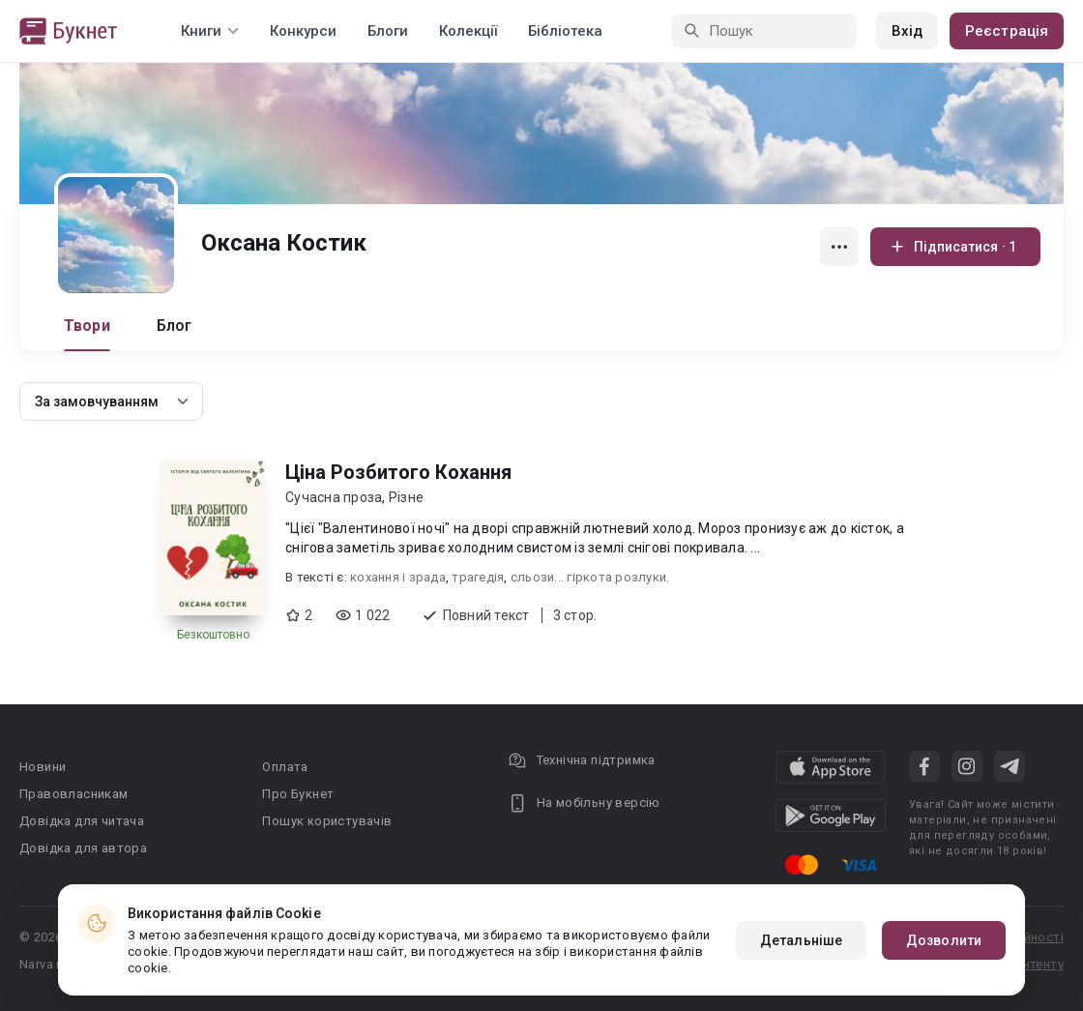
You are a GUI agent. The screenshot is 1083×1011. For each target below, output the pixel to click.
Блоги (387, 31)
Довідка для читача (81, 821)
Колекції (468, 31)
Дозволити (943, 940)
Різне (406, 497)
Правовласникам (74, 794)
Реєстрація (1006, 31)
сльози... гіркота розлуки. (590, 577)
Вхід (907, 31)
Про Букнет (298, 794)
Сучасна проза (333, 497)
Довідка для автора (83, 848)
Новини (42, 766)
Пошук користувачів (327, 821)
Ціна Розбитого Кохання (398, 472)
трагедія (478, 577)
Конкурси (303, 31)
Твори (87, 325)
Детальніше (801, 940)
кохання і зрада (398, 577)
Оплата (284, 766)
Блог (174, 325)
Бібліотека (565, 31)
